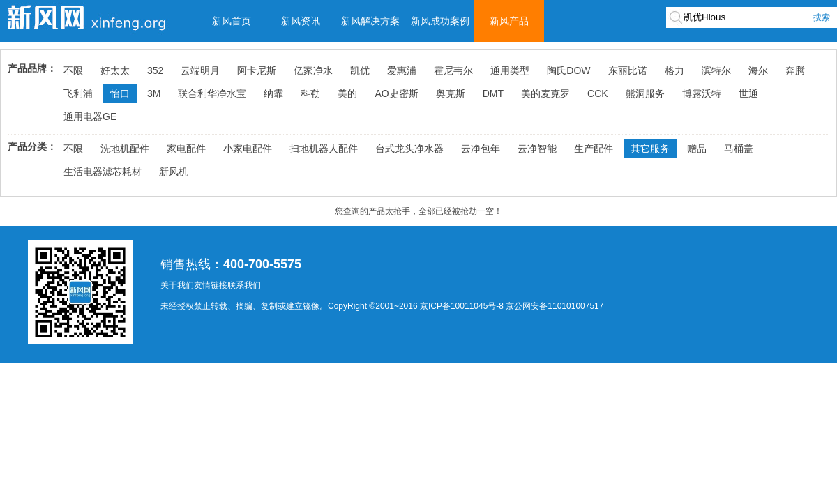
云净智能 (537, 148)
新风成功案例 (440, 20)
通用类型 (509, 70)
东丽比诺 (627, 70)
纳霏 (273, 93)
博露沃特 (701, 93)
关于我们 (177, 285)
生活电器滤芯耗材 (102, 171)
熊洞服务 (645, 93)
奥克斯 (450, 93)
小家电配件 (247, 148)
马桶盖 (738, 148)
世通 (748, 93)
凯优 (360, 70)
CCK (597, 93)
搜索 (821, 17)
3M (153, 93)
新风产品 (509, 20)
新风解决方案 (370, 20)
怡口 (120, 93)
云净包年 (480, 148)
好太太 (115, 70)
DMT (493, 93)
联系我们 (244, 285)
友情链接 (210, 285)
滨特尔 (716, 70)
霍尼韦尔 (453, 70)
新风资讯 (300, 20)
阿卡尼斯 (256, 70)
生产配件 (593, 148)
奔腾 (795, 70)
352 (155, 70)
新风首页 (231, 20)
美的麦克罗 (545, 93)
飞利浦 (78, 93)
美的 (347, 93)
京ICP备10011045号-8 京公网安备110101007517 (511, 306)
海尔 (758, 70)
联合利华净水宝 (212, 93)
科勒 (310, 93)
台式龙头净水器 (409, 148)
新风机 (173, 171)
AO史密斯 (396, 93)
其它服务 (650, 148)
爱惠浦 (401, 70)
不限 (73, 70)
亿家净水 (313, 70)
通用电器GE (89, 116)
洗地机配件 (124, 148)
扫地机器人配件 (323, 148)
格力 (674, 70)
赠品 (697, 148)
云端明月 (200, 70)
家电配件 (186, 148)
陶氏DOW (568, 70)
